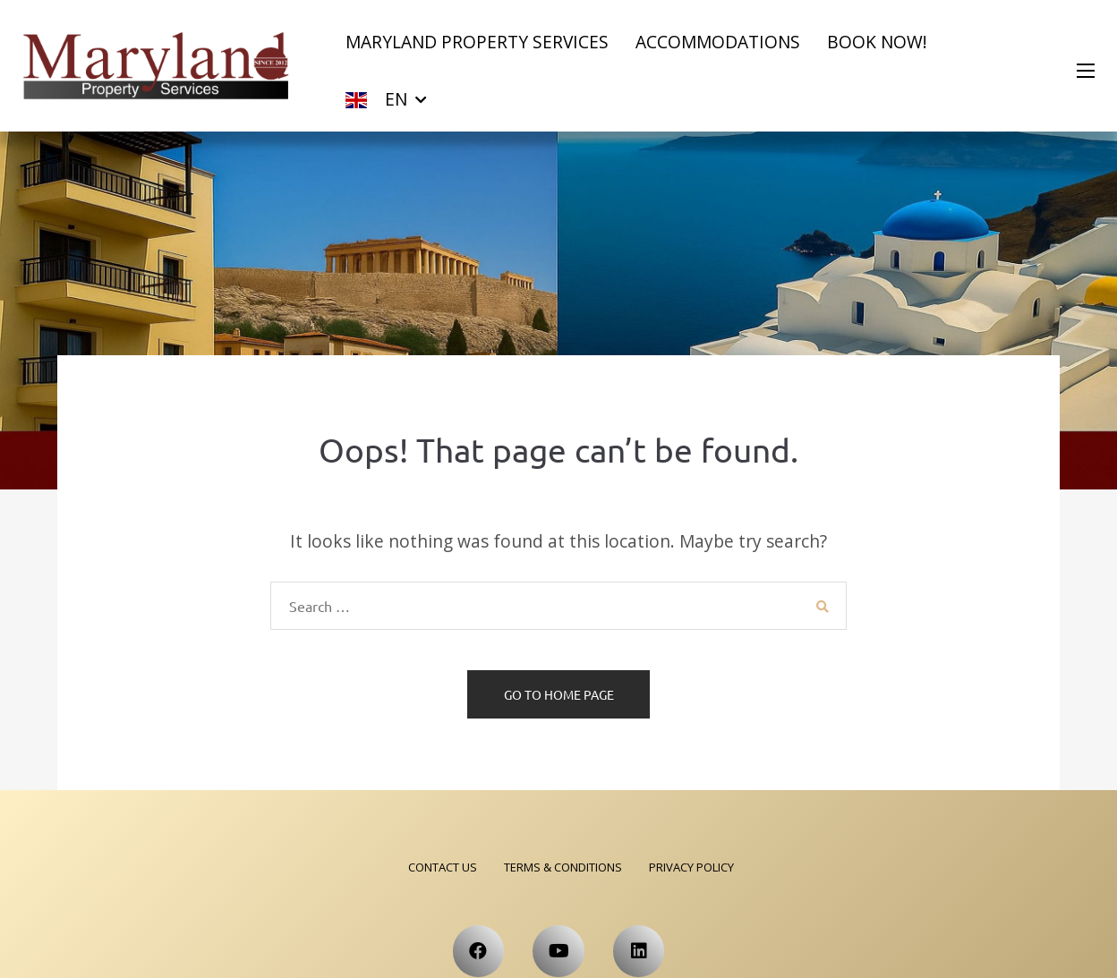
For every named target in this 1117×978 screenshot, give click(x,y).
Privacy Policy (691, 867)
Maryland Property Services (477, 42)
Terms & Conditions (563, 867)
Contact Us (442, 867)
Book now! (877, 42)
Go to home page (559, 694)
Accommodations (717, 42)
